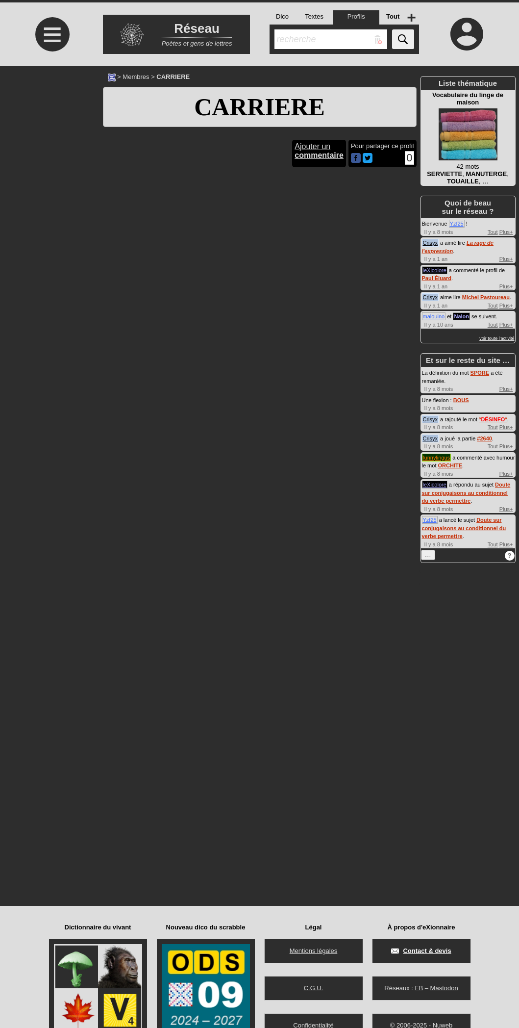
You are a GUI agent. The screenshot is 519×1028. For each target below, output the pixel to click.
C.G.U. (313, 988)
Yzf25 (457, 224)
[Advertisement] (51, 148)
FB (419, 988)
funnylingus (436, 458)
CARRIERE (259, 107)
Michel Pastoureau (486, 297)
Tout (493, 232)
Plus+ (506, 232)
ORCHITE (450, 465)
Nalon (461, 316)
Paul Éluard (437, 278)
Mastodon (444, 988)
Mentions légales (314, 950)
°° (493, 419)
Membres (136, 76)
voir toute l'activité (496, 338)
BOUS (461, 400)
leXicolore (434, 270)
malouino (434, 316)
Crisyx (430, 243)
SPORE (480, 373)
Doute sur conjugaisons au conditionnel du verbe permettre (466, 493)
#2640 (484, 438)
